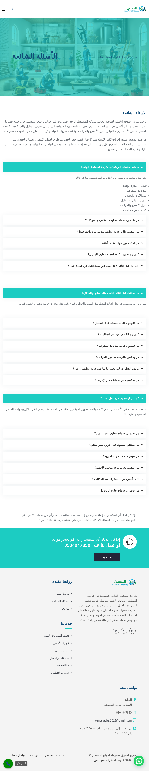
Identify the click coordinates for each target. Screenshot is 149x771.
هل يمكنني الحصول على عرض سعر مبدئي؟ (114, 445)
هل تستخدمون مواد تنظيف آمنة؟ (120, 243)
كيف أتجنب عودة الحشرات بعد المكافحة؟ (115, 479)
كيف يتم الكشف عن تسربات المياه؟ (118, 334)
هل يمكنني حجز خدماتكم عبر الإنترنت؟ (117, 380)
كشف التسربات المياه (56, 635)
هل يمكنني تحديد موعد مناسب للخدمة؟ (116, 467)
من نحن (64, 608)
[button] (74, 167)
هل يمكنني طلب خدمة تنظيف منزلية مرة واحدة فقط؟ (108, 231)
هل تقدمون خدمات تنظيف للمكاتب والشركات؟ (112, 220)
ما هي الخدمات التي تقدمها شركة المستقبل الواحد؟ (110, 167)
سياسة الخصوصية (53, 755)
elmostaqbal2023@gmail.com (113, 720)
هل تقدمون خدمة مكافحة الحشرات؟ (118, 346)
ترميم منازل (62, 650)
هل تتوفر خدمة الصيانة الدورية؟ (121, 456)
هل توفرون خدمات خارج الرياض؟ (120, 490)
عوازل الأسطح (61, 643)
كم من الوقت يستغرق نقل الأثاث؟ (119, 398)
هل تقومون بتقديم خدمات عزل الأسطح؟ (116, 323)
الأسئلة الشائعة (60, 601)
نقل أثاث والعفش (59, 657)
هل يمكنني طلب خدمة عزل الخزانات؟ (117, 357)
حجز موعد (107, 557)
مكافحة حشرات (60, 665)
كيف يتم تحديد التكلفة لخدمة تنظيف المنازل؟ (113, 254)
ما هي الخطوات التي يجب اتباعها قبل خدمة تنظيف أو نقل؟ (106, 368)
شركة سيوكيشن (103, 760)
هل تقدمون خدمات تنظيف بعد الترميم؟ (116, 433)
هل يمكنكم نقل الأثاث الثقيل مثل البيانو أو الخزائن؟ (110, 293)
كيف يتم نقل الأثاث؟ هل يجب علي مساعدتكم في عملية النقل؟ (103, 266)
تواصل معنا (63, 593)
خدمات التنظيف (60, 672)
